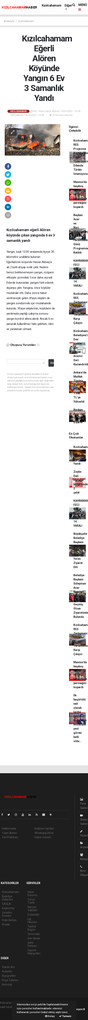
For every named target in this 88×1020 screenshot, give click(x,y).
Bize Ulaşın (84, 870)
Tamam (65, 1016)
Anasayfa (9, 21)
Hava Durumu (32, 893)
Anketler (7, 971)
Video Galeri (84, 819)
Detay (50, 1016)
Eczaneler (34, 914)
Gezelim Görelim (7, 914)
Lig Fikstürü (32, 920)
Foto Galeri (84, 803)
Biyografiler (9, 975)
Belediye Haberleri (7, 898)
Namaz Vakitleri (32, 908)
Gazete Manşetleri (34, 952)
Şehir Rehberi (32, 944)
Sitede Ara (8, 967)
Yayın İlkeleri (9, 832)
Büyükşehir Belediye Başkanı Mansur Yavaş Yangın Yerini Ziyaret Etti (80, 550)
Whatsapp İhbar (44, 832)
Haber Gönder (42, 837)
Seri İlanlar (34, 938)
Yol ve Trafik (31, 901)
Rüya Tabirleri (10, 980)
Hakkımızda (9, 828)
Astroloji (7, 984)
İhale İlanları (9, 920)
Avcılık (6, 924)
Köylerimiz (8, 908)
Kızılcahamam (51, 5)
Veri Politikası (10, 837)
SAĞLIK (6, 903)
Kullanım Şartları (44, 828)
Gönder (52, 362)
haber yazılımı (8, 1011)
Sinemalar (34, 934)
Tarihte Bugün (32, 928)
